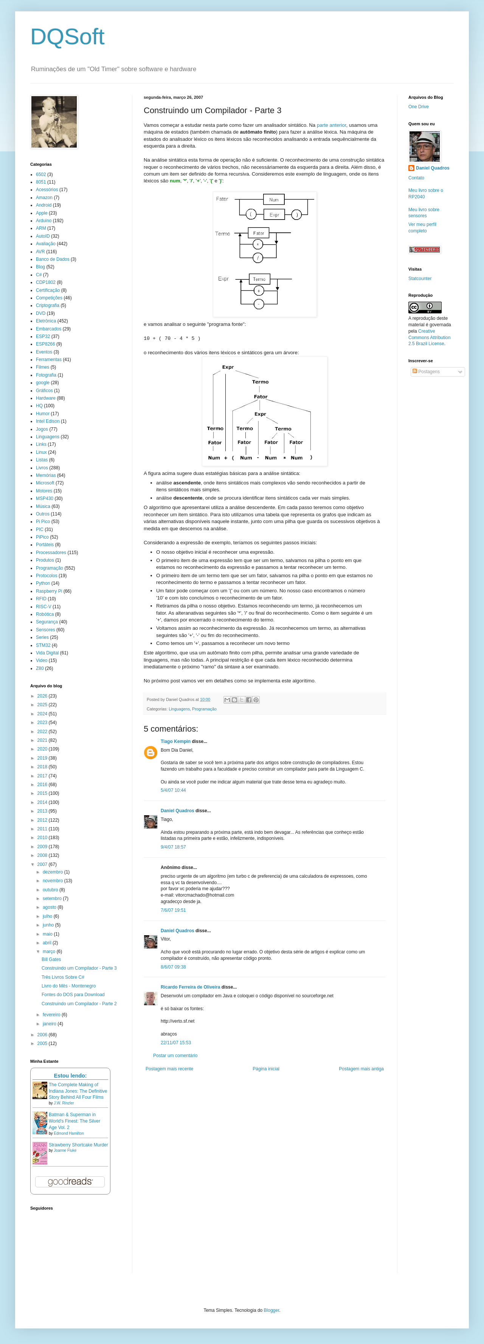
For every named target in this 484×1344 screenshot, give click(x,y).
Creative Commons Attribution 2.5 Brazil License (429, 338)
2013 (43, 811)
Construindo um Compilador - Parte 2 (79, 1003)
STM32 (43, 645)
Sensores (45, 629)
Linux (41, 452)
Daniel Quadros (177, 810)
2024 (43, 713)
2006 (43, 1034)
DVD (40, 313)
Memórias (46, 475)
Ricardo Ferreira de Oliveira (190, 987)
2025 (43, 704)
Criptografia (47, 305)
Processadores (51, 552)
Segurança (47, 622)
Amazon (44, 197)
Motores (44, 491)
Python (43, 583)
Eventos (44, 352)
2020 (43, 749)
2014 (43, 802)
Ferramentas (49, 359)
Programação (204, 709)
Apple (42, 213)
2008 (43, 855)
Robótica (45, 614)
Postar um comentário (175, 1055)
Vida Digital (47, 653)
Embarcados (48, 329)
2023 (43, 722)
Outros (43, 514)
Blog (40, 266)
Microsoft (45, 483)
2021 (43, 740)
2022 (43, 731)
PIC (39, 529)
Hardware (46, 398)
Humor (43, 413)
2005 (43, 1043)
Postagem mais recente (169, 1068)
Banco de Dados (53, 259)
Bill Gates (51, 959)
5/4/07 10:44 (173, 790)
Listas (42, 460)
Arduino (43, 220)
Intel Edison (48, 421)
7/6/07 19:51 (173, 910)
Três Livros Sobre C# (63, 977)
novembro (53, 880)
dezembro (53, 872)
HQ (39, 405)
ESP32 (43, 336)
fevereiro (52, 1014)
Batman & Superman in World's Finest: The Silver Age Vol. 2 (74, 1121)
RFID (41, 598)
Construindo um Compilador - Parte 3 (79, 968)
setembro (53, 898)
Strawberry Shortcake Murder (78, 1145)
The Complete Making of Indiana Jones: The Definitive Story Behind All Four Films (78, 1091)
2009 (43, 846)
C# (39, 274)
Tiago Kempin (176, 741)
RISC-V (43, 606)
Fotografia (46, 375)
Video (41, 660)
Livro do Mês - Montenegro (69, 986)
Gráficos (44, 390)
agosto (50, 907)
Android (43, 205)
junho (49, 925)
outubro (51, 889)
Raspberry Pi (49, 591)
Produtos (45, 560)
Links (41, 444)
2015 (43, 793)
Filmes (42, 367)
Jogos (42, 429)
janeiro (50, 1023)
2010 (43, 837)
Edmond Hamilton (69, 1133)
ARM (41, 228)
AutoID (43, 236)
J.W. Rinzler (64, 1103)
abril (48, 942)
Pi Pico (43, 521)
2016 (43, 784)
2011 (43, 829)
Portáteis (45, 544)
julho (48, 916)
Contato (416, 178)
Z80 (40, 668)
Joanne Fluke (65, 1150)
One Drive (418, 106)
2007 (43, 864)
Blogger (271, 1310)
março (50, 951)
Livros (42, 467)
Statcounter (419, 278)
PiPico (42, 537)
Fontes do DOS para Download (73, 994)
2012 (43, 820)
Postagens (426, 371)
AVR (40, 251)
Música (43, 506)
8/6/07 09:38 (173, 967)
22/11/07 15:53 (176, 1042)
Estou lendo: (70, 1076)
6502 (41, 174)
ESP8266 (45, 344)
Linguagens (179, 709)
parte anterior (331, 125)
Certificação (48, 290)
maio (48, 934)
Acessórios (47, 189)
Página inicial (266, 1068)
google (43, 382)
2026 (43, 696)
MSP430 (44, 498)
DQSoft (67, 36)
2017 (43, 776)
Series (42, 637)
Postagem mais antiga (361, 1068)
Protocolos (46, 575)
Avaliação (46, 243)
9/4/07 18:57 (173, 847)
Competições (49, 298)
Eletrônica (46, 321)
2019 (43, 758)
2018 (43, 766)
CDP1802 (46, 282)
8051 (41, 182)
